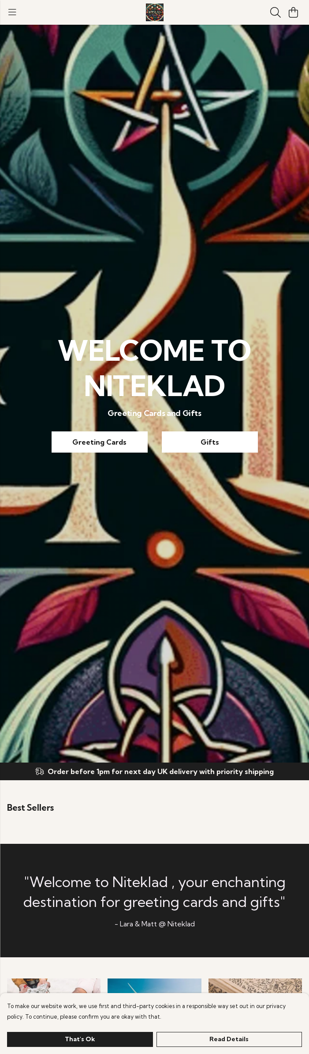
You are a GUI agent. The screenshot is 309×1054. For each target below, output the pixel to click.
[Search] (275, 12)
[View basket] (293, 12)
